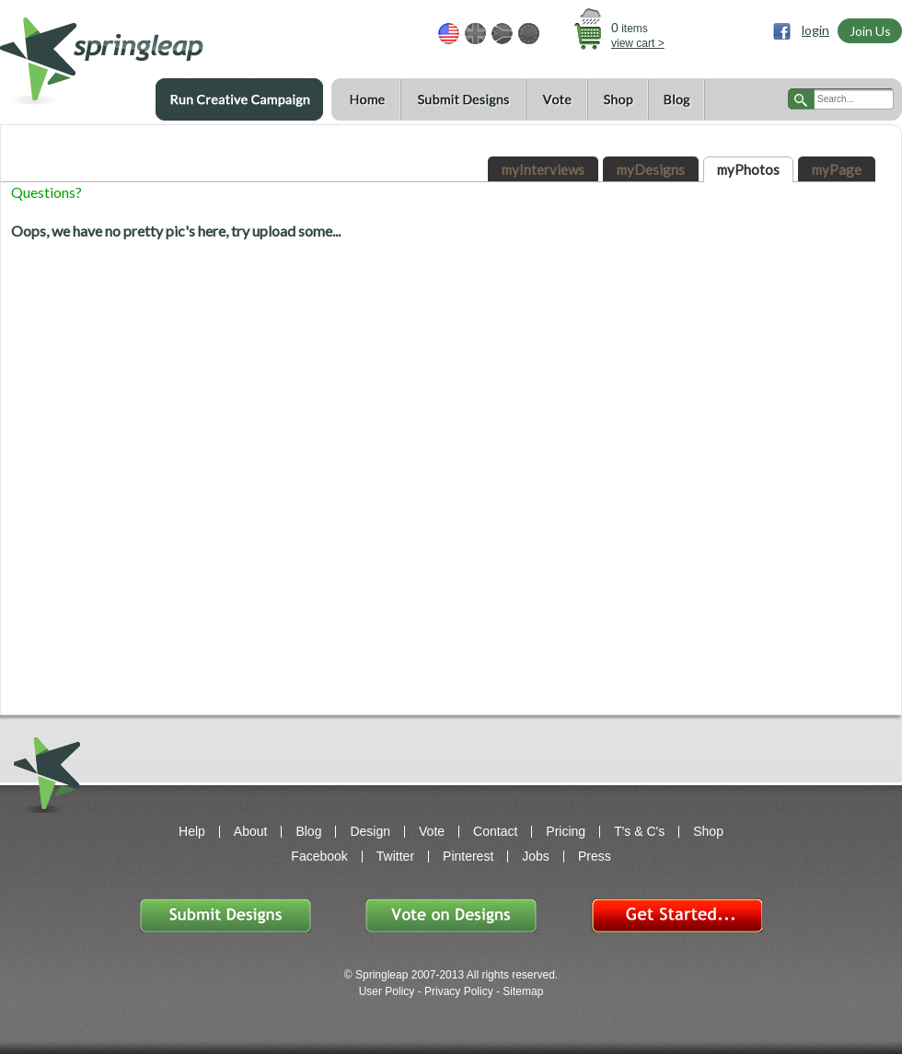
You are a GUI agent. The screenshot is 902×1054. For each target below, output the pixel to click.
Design (370, 831)
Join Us (870, 31)
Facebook (319, 856)
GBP (475, 33)
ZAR (502, 33)
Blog (676, 100)
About (251, 831)
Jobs (535, 856)
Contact (495, 831)
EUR (528, 33)
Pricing (565, 831)
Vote (556, 100)
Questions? (46, 192)
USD (448, 33)
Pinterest (468, 856)
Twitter (395, 856)
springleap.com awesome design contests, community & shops (156, 52)
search (801, 99)
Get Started (676, 915)
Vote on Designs (451, 915)
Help (192, 831)
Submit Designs (463, 100)
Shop (617, 100)
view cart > (638, 43)
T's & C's (639, 831)
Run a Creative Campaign (239, 99)
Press (594, 856)
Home (365, 100)
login (815, 30)
